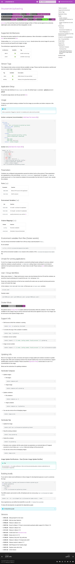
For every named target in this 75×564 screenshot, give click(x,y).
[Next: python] (69, 556)
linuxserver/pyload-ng (12, 8)
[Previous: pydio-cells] (7, 556)
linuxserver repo (22, 532)
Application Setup (33, 361)
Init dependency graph (9, 508)
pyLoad (3, 23)
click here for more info (30, 117)
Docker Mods (14, 309)
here (2, 38)
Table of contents (62, 8)
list (25, 214)
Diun (10, 466)
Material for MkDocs (10, 562)
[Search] (47, 1)
